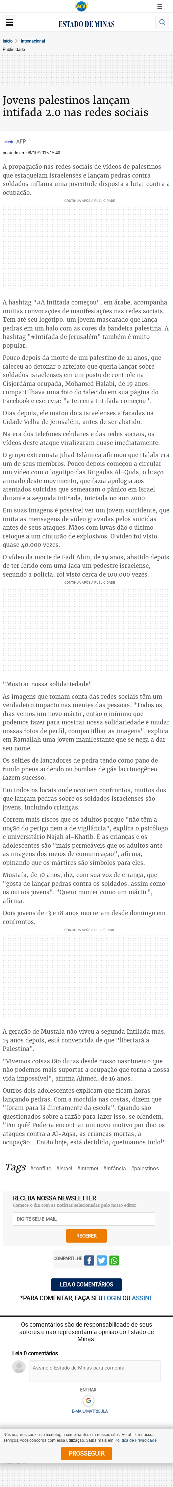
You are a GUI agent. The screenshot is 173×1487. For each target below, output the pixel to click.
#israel (64, 1168)
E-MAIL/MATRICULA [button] (90, 1411)
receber (86, 1235)
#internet (87, 1168)
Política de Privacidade (135, 1440)
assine (142, 1298)
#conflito (40, 1168)
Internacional (33, 41)
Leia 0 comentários (86, 1284)
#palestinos (145, 1168)
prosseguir (86, 1453)
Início (8, 41)
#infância (114, 1168)
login (113, 1298)
